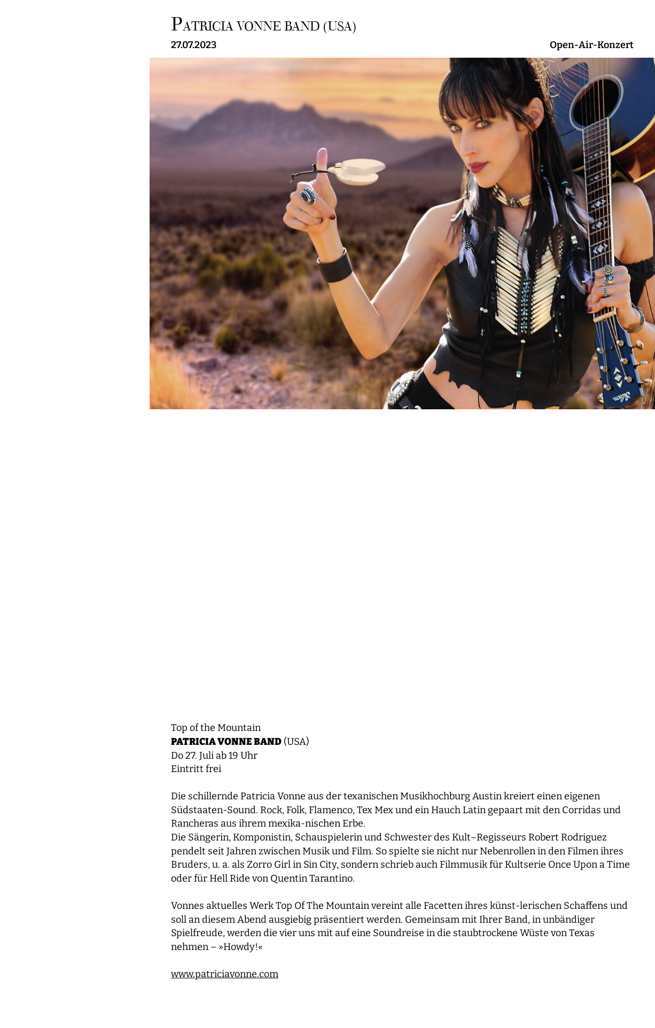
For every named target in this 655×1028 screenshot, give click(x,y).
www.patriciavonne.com (224, 974)
